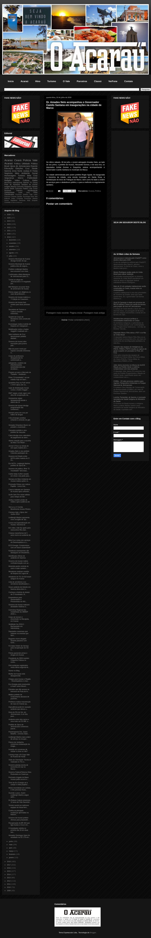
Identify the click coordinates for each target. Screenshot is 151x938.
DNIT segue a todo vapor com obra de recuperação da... (19, 394)
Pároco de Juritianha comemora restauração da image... (19, 744)
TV (31, 183)
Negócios (8, 173)
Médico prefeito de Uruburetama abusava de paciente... (19, 697)
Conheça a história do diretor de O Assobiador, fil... (19, 593)
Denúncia (22, 200)
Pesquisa (27, 187)
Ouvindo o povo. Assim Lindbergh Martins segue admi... (19, 795)
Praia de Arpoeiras (12, 185)
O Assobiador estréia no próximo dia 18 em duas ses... (18, 830)
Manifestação (32, 191)
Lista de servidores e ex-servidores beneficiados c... (19, 583)
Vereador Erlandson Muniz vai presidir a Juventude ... (19, 426)
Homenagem (10, 175)
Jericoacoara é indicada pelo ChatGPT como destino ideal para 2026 (130, 259)
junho (11, 841)
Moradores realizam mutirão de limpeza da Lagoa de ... (19, 572)
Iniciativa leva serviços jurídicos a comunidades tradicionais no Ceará (126, 320)
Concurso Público (21, 189)
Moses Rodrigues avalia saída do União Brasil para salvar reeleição (128, 273)
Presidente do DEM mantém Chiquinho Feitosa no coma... (19, 660)
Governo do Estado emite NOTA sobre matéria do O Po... (19, 458)
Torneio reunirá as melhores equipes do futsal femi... (19, 806)
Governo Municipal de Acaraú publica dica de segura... (19, 265)
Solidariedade (9, 192)
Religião (8, 180)
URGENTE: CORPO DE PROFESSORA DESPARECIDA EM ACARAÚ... (17, 366)
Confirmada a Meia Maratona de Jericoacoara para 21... (19, 275)
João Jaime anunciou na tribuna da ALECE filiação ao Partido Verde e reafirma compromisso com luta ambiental (129, 367)
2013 (9, 878)
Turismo (51, 81)
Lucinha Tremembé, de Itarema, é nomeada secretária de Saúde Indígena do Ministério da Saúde (130, 399)
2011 (9, 884)
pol (21, 202)
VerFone (112, 81)
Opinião (19, 196)
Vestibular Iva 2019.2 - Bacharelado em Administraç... (17, 626)
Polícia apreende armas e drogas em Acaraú (18, 654)
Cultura (26, 180)
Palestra (19, 191)
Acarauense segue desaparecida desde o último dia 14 (18, 400)
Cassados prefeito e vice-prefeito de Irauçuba (18, 431)
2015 (9, 871)
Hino (37, 81)
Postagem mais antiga (94, 313)
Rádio (34, 180)
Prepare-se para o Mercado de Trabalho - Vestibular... (20, 373)
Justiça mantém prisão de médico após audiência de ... (19, 502)
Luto (30, 189)
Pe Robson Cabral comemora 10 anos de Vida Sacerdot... (20, 801)
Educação (8, 168)
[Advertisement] (75, 287)
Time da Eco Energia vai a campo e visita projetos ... (19, 784)
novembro (13, 243)
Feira (32, 196)
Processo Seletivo (22, 194)
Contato (128, 81)
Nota (28, 200)
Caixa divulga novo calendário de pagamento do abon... (19, 436)
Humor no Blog (14, 671)
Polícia (27, 160)
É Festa (33, 171)
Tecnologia (26, 196)
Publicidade (32, 178)
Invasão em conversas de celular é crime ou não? (18, 750)
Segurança (9, 178)
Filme (35, 192)
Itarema (7, 171)
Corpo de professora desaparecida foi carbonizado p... (16, 358)
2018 (9, 862)
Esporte (34, 166)
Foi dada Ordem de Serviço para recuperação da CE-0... (19, 648)
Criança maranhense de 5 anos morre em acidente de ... (20, 535)
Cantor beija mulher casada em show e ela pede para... (19, 475)
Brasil (6, 166)
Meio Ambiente (22, 173)
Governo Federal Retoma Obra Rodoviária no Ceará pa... (20, 773)
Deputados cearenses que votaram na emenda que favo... (18, 633)
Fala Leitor (33, 194)
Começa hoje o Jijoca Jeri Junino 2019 (18, 513)
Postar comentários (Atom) (79, 320)
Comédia (7, 202)
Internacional (17, 183)
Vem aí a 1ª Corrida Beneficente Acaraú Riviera (19, 508)
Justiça (26, 171)
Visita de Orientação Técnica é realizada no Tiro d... (20, 761)
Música (13, 187)
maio (11, 845)
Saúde (34, 168)
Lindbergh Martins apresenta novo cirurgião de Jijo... (19, 518)
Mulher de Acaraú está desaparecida (17, 675)
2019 (9, 237)
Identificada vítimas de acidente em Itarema (17, 557)
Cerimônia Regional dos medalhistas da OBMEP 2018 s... (18, 612)
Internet (26, 183)
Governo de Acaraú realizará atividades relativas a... (19, 606)
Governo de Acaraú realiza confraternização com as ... (19, 562)
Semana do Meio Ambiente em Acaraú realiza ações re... (20, 480)
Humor (6, 200)
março (11, 851)
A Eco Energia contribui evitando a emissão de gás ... (19, 420)
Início (11, 81)
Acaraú (24, 81)
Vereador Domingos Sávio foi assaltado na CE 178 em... (19, 836)
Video (17, 180)
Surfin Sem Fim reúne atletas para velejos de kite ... (19, 496)
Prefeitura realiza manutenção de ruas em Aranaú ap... (19, 703)
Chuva (35, 183)
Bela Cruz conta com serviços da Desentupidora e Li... (19, 541)
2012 (9, 881)
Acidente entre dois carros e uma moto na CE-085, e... (19, 720)
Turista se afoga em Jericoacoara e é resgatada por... (19, 282)
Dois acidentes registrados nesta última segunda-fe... (19, 666)
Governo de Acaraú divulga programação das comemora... (18, 408)
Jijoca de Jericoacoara (20, 166)
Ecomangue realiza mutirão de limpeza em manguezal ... (20, 325)
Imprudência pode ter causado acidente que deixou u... (20, 708)
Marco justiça (16, 202)
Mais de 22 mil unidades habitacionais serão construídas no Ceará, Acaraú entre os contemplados (130, 288)
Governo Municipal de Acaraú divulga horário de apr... (19, 260)
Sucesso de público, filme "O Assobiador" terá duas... (19, 470)
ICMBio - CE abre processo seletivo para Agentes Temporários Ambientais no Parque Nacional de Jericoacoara (130, 383)
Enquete (34, 200)
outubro (12, 246)
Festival (13, 196)
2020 (9, 234)
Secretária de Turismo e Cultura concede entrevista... (17, 312)
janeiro (11, 858)
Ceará (17, 160)
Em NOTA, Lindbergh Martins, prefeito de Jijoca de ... (19, 464)
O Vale (66, 81)
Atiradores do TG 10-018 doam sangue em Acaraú (20, 578)
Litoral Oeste (9, 189)
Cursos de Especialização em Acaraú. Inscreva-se (19, 524)
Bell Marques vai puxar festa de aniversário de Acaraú (19, 288)
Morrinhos (8, 183)
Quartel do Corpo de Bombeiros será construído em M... (19, 319)
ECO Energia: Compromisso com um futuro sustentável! (19, 546)
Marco (20, 178)
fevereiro (12, 854)
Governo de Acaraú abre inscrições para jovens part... (18, 343)
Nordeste (7, 191)
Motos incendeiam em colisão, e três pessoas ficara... (20, 789)
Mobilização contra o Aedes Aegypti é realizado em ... (19, 330)
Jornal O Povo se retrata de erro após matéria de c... (19, 447)
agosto (11, 253)
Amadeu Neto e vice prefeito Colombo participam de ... (19, 452)
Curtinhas (20, 198)
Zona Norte (17, 171)
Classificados (9, 194)
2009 (9, 891)
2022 (9, 227)
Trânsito (34, 187)
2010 (9, 887)
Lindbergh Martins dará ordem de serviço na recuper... (20, 738)
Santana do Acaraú (29, 185)
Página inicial (76, 313)
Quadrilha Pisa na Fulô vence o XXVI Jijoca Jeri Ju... (19, 384)
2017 (9, 865)
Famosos (7, 196)
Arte (36, 196)
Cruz (27, 168)
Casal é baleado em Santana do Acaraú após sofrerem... (19, 490)
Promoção (27, 198)
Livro (28, 192)
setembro (12, 250)
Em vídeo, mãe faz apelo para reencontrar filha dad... (19, 529)
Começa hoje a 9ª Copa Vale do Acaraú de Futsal (19, 756)
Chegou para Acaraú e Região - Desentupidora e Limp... (20, 680)
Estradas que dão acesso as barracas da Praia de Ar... (19, 690)
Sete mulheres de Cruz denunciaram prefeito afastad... (17, 336)
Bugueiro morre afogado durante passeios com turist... (18, 641)
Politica (98, 191)
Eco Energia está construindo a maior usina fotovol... (19, 685)
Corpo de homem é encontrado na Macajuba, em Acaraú (19, 619)
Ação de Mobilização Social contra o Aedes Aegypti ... (19, 389)
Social (34, 173)
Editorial (7, 198)
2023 (9, 224)
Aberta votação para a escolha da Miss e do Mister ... (20, 442)
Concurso (20, 187)
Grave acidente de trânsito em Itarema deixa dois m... (20, 588)
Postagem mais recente (57, 313)
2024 (9, 221)
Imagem (7, 187)
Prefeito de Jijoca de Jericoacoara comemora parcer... (18, 727)
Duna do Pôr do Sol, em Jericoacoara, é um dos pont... (18, 714)
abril (10, 848)
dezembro (13, 240)
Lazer (20, 192)
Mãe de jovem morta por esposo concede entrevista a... (19, 351)
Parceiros (82, 81)
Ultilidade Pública (29, 164)
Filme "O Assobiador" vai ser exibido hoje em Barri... (19, 378)
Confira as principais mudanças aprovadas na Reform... (19, 813)
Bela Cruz (32, 175)
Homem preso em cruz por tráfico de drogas (18, 414)
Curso (35, 189)
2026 (9, 215)
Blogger (93, 933)
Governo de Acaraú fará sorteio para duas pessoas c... (19, 304)
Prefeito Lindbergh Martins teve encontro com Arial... (19, 270)
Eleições (19, 168)
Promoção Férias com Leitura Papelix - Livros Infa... (19, 485)
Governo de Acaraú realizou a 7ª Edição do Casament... (19, 298)
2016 (9, 868)
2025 (9, 218)
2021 (9, 231)
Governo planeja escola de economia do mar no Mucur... (18, 767)
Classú (97, 81)
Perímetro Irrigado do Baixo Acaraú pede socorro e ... (19, 778)
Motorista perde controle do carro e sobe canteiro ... (19, 567)
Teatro (13, 198)
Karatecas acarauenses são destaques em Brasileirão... (19, 552)
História (34, 198)
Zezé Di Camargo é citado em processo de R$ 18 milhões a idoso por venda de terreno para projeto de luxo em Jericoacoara (130, 305)
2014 (9, 874)
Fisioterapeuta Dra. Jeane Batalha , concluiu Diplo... (19, 733)
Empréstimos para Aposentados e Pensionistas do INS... (18, 600)
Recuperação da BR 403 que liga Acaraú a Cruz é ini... (19, 824)
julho (11, 256)
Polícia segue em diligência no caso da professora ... (20, 293)
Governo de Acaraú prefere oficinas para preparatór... (19, 819)
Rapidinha (14, 200)
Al (11, 202)
